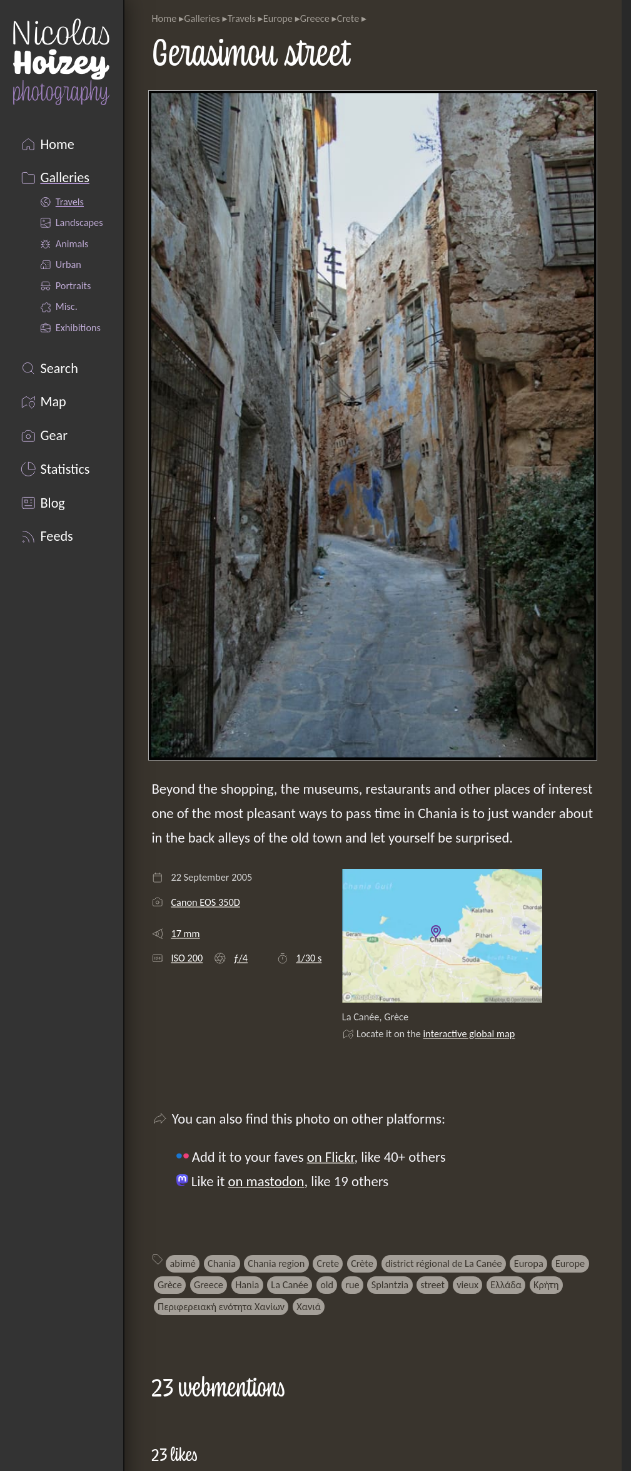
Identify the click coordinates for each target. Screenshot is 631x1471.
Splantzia (389, 1284)
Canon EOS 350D (205, 902)
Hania (247, 1284)
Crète (362, 1263)
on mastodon (266, 1181)
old (326, 1284)
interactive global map (469, 1033)
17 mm (185, 933)
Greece (315, 18)
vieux (467, 1284)
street (432, 1284)
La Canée (289, 1284)
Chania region (276, 1263)
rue (352, 1284)
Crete (348, 18)
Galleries (202, 18)
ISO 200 (187, 957)
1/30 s (308, 957)
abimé (183, 1263)
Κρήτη (545, 1284)
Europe (278, 18)
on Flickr (331, 1157)
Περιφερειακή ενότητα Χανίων (221, 1306)
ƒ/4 (240, 957)
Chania (222, 1263)
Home (163, 18)
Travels (242, 18)
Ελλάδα (506, 1284)
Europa (528, 1263)
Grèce (170, 1284)
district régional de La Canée (443, 1263)
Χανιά (308, 1306)
